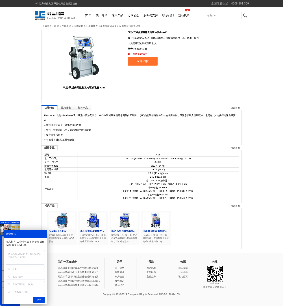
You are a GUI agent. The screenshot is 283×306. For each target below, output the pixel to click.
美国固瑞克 (80, 26)
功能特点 (49, 107)
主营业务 (151, 276)
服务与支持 (150, 15)
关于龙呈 (101, 15)
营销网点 (119, 272)
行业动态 (133, 15)
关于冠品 (119, 268)
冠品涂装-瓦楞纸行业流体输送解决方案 (78, 276)
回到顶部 (235, 108)
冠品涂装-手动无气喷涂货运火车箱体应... (79, 281)
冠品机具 (184, 15)
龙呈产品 (117, 15)
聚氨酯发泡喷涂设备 (129, 26)
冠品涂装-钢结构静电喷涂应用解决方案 (78, 285)
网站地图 (151, 268)
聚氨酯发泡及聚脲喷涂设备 (102, 26)
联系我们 (168, 15)
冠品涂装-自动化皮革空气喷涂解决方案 (78, 268)
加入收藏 (183, 268)
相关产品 (83, 107)
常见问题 (151, 272)
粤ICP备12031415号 (169, 294)
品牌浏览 (66, 26)
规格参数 (66, 107)
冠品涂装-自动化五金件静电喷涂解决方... (79, 272)
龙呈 (245, 15)
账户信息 (119, 276)
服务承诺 (119, 281)
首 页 (88, 15)
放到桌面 (183, 272)
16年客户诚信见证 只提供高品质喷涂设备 (55, 3)
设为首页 (183, 276)
